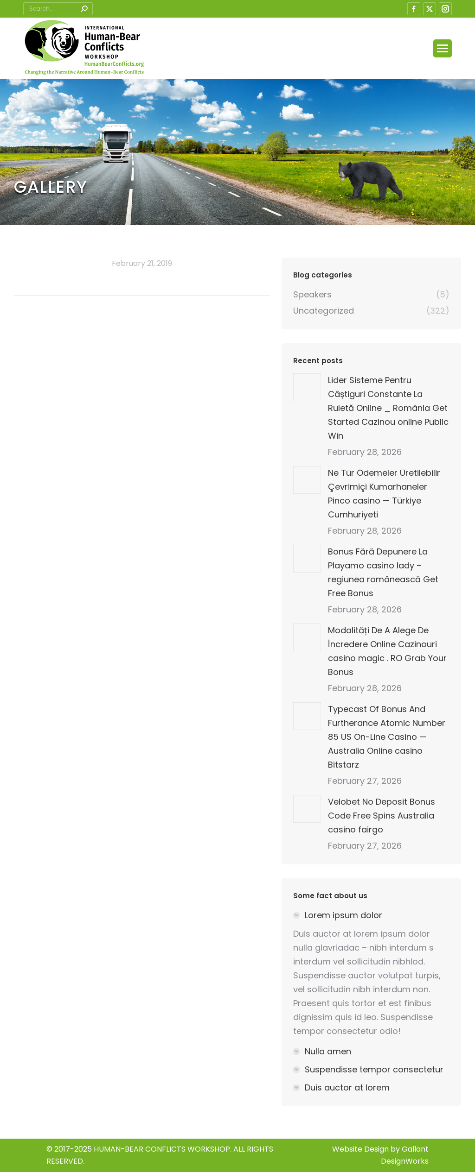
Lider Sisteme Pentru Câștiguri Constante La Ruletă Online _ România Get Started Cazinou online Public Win (388, 407)
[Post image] (307, 387)
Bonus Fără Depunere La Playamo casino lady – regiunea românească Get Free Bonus (383, 572)
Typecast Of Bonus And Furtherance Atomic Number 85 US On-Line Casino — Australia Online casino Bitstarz (386, 736)
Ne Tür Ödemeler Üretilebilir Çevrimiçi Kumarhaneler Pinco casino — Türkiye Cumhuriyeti (384, 493)
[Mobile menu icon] (442, 48)
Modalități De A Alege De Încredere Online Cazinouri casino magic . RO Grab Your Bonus (387, 651)
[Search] (58, 8)
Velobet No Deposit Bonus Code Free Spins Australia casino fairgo (381, 815)
